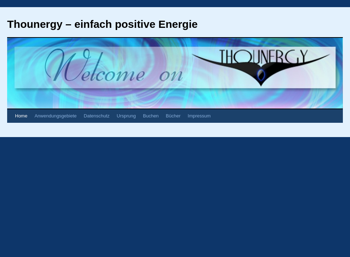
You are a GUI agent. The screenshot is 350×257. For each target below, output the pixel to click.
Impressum (199, 116)
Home (21, 116)
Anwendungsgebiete (56, 116)
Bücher (173, 116)
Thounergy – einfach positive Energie (102, 24)
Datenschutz (97, 116)
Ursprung (126, 116)
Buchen (151, 116)
